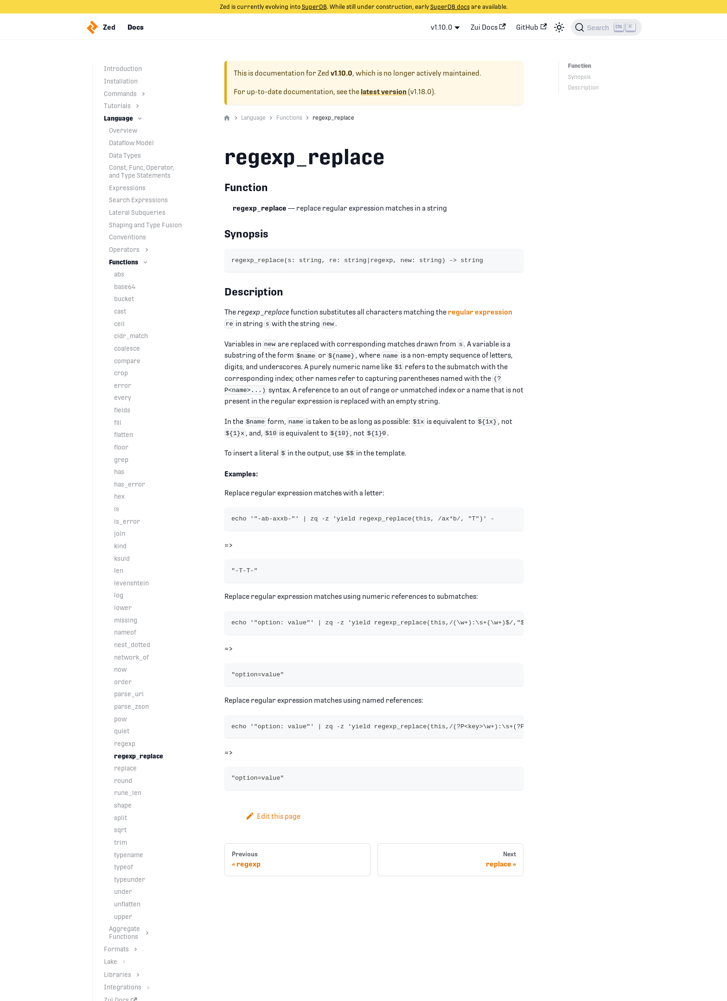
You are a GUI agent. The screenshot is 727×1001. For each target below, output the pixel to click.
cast (120, 311)
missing (125, 620)
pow (120, 719)
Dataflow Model (131, 143)
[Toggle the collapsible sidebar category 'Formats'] (135, 949)
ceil (119, 323)
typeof (123, 867)
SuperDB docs (450, 6)
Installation (121, 81)
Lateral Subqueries (137, 212)
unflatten (127, 904)
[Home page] (227, 118)
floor (121, 447)
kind (120, 546)
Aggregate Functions (124, 932)
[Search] (606, 27)
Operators (124, 249)
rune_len (127, 792)
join (119, 533)
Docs (136, 27)
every (122, 397)
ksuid (122, 558)
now (120, 669)
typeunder (129, 879)
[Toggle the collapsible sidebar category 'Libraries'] (138, 974)
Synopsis (579, 77)
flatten (123, 434)
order (123, 682)
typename (128, 855)
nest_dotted (132, 644)
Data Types (125, 155)
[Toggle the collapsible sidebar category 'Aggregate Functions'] (147, 933)
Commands (120, 93)
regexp (124, 743)
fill (117, 422)
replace (125, 768)
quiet (121, 731)
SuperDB (314, 6)
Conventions (127, 237)
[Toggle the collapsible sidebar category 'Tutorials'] (137, 106)
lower (123, 607)
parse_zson (131, 706)
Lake (110, 961)
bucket (124, 298)
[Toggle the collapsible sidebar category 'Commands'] (143, 94)
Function (579, 66)
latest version (384, 92)
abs (119, 274)
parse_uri (129, 694)
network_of (131, 657)
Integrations (122, 987)
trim (120, 842)
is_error (127, 521)
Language (118, 118)
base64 (125, 286)
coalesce (127, 348)
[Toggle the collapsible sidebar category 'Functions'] (145, 262)
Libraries (117, 974)
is (116, 509)
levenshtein (131, 583)
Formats (116, 949)
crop (121, 373)
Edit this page (272, 816)
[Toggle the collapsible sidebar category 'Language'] (139, 118)
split (120, 817)
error (122, 385)
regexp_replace (138, 756)
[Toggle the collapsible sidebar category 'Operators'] (146, 249)
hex (119, 496)
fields (122, 410)
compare (127, 361)
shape (123, 805)
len (118, 570)
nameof (125, 632)
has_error (129, 484)
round (123, 780)
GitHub (531, 27)
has (119, 471)
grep (121, 459)
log (118, 595)
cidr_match (131, 336)
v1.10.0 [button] (442, 27)
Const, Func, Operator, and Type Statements (141, 171)
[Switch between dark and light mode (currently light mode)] (559, 27)
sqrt (120, 830)
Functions (123, 262)
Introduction (123, 68)
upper (123, 916)
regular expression (480, 312)
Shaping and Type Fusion (145, 225)
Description (583, 87)
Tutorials (117, 105)
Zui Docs (488, 27)
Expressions (127, 188)
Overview (123, 130)
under (123, 891)
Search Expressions (138, 200)
